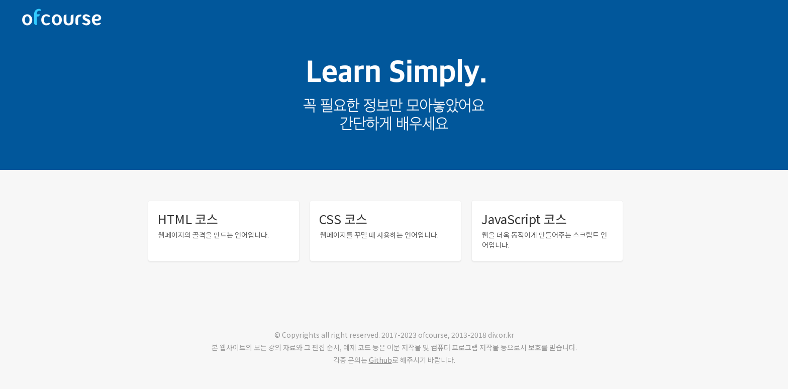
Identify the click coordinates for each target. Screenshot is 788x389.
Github (380, 360)
